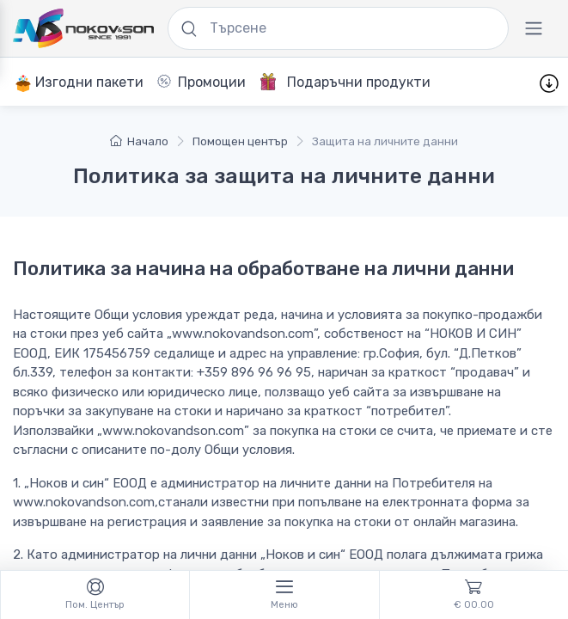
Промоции (201, 82)
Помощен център (240, 141)
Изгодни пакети (79, 83)
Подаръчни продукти (345, 81)
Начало (139, 141)
